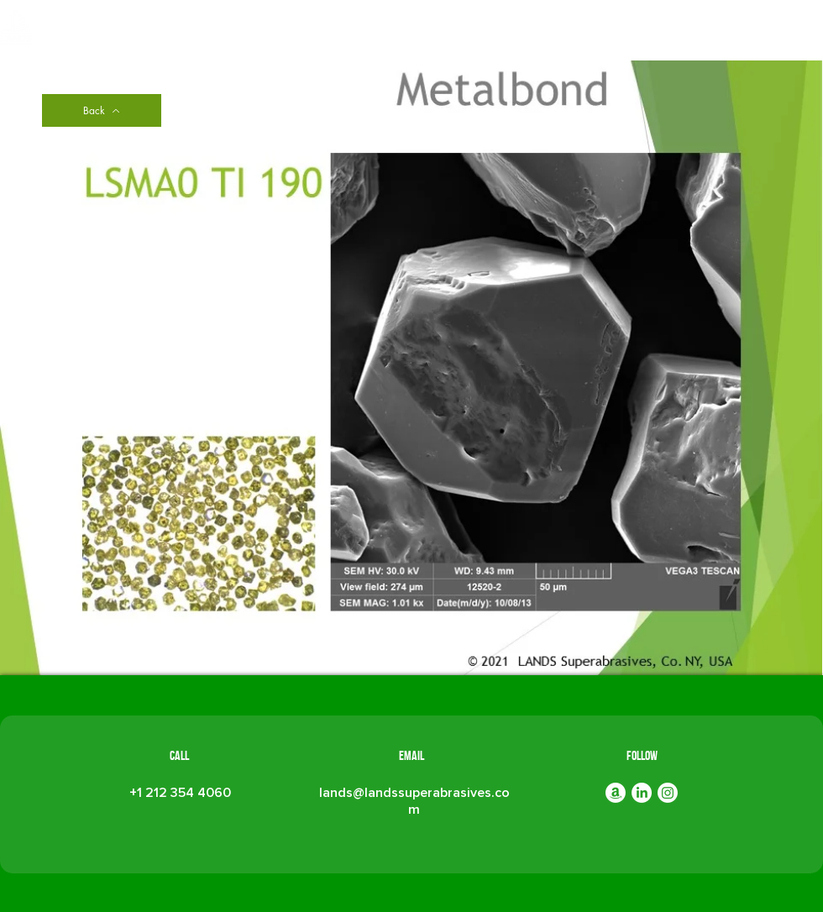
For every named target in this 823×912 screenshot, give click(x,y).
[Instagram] (668, 793)
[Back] (101, 110)
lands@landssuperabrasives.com (414, 801)
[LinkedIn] (642, 793)
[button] (444, 31)
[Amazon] (615, 793)
